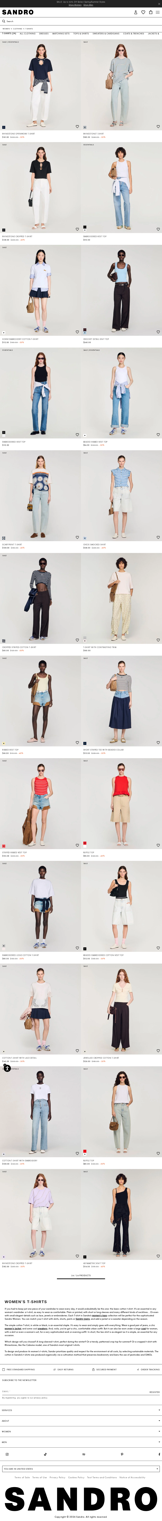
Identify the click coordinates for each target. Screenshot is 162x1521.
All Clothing (28, 33)
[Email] (81, 1391)
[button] (136, 12)
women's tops (99, 1315)
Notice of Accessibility (132, 1477)
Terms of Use (39, 1477)
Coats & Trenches (133, 33)
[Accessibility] (7, 1068)
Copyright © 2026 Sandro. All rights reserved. (81, 1516)
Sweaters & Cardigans (106, 33)
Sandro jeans (83, 1319)
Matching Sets (61, 33)
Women (6, 29)
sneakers (42, 1328)
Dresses (44, 33)
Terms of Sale (22, 1477)
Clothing (18, 29)
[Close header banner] (159, 4)
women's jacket (13, 1328)
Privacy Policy (58, 1477)
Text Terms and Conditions (102, 1477)
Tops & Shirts (81, 33)
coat (143, 1328)
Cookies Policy (76, 1477)
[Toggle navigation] (158, 12)
